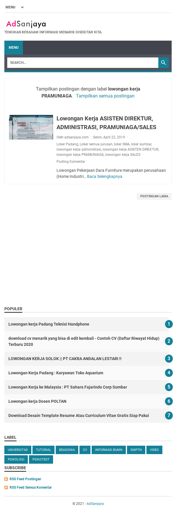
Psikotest (41, 459)
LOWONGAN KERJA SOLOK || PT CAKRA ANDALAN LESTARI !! (64, 358)
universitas (18, 450)
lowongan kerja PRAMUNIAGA (80, 155)
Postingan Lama (154, 196)
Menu (14, 48)
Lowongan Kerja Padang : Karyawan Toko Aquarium (55, 373)
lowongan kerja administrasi (79, 149)
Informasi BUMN (108, 450)
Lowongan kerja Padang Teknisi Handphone (48, 324)
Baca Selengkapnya (104, 176)
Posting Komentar (71, 162)
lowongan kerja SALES (122, 155)
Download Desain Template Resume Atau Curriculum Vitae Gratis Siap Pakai (78, 415)
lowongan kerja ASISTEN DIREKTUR (130, 149)
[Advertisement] (88, 259)
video (154, 450)
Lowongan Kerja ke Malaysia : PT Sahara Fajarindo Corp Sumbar (67, 387)
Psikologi (16, 459)
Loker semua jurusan (96, 144)
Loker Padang (67, 144)
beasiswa (67, 450)
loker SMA (122, 144)
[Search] (82, 62)
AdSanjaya (95, 504)
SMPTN (136, 450)
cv (85, 450)
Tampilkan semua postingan (105, 96)
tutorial (43, 450)
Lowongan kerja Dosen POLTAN (37, 401)
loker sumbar (141, 144)
